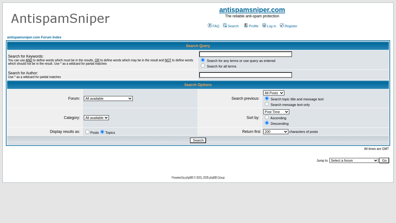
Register (288, 26)
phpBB (189, 177)
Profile (251, 26)
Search (231, 26)
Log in (269, 26)
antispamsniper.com (252, 10)
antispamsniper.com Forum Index (34, 37)
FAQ (213, 26)
